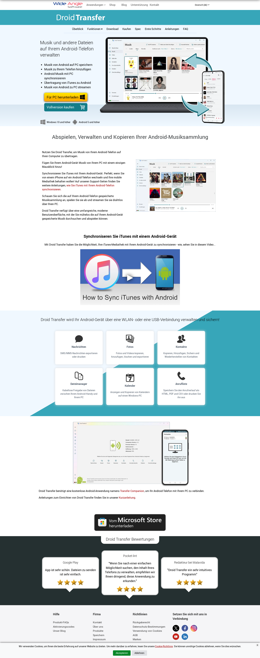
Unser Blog (59, 630)
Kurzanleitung (127, 497)
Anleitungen (172, 29)
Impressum (99, 639)
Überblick (77, 29)
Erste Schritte (153, 29)
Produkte (98, 630)
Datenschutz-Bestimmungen (149, 626)
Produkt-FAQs (61, 622)
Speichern (98, 635)
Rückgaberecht (141, 622)
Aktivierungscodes (63, 626)
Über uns (98, 626)
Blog (124, 5)
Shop (112, 5)
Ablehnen (139, 653)
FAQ (185, 29)
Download (112, 29)
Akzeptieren (122, 653)
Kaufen (126, 29)
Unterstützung (139, 5)
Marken (137, 639)
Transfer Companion (132, 491)
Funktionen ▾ (95, 29)
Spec (138, 29)
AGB (135, 635)
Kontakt (154, 5)
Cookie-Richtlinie (164, 646)
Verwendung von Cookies (147, 630)
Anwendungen (96, 5)
